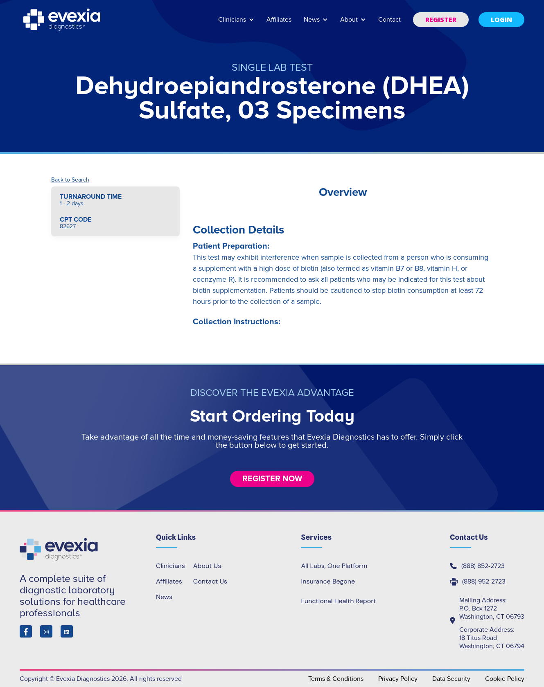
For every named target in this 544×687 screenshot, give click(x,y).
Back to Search (70, 180)
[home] (63, 19)
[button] (236, 23)
